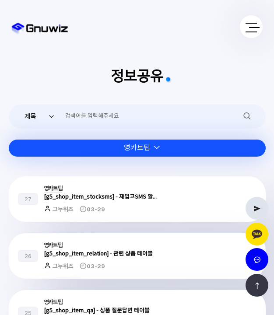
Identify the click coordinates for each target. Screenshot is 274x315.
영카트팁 (53, 188)
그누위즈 (62, 209)
